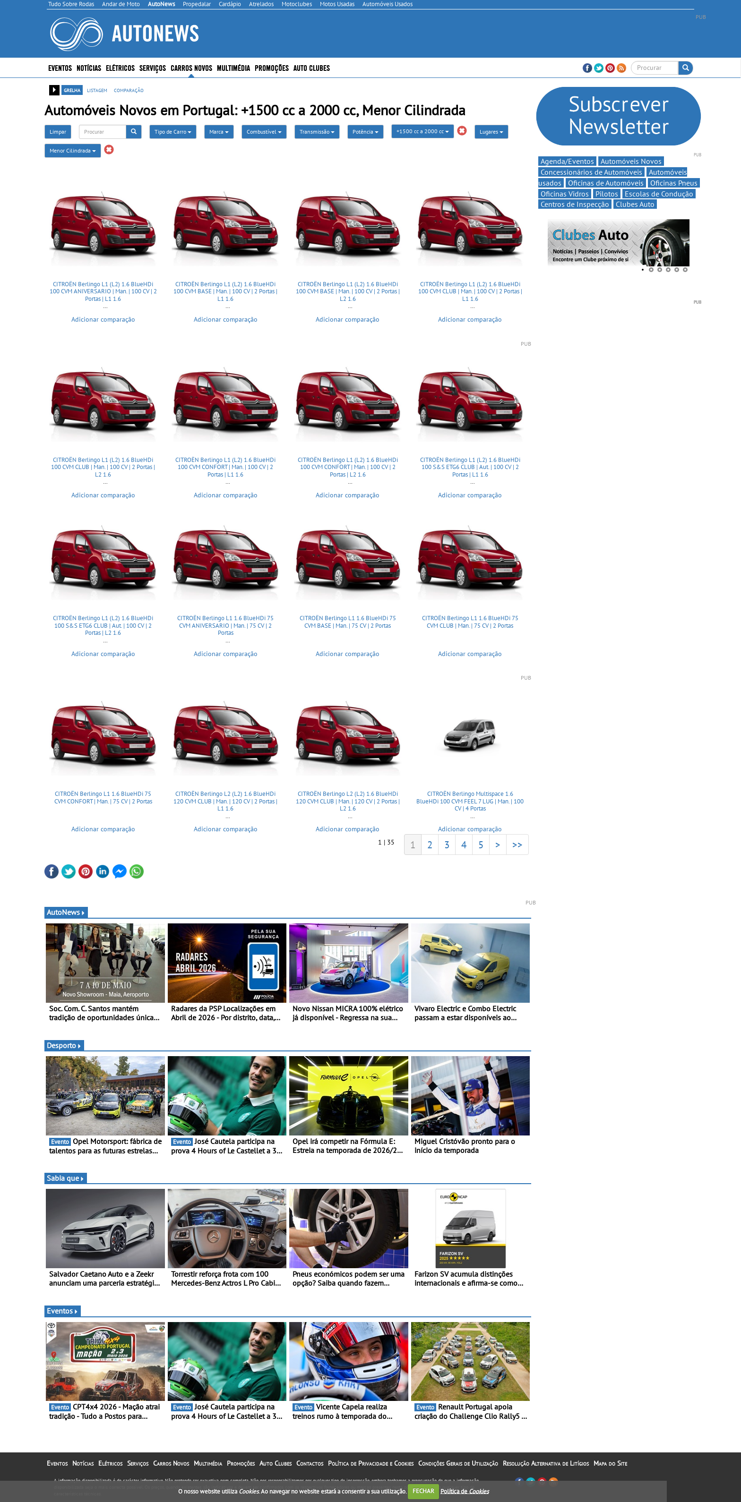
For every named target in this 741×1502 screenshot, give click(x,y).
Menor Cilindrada (73, 150)
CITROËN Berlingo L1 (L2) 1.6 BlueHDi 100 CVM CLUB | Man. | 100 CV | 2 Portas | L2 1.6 (103, 467)
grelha (72, 89)
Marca (219, 131)
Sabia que (66, 1178)
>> (517, 844)
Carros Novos (191, 67)
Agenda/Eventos (567, 161)
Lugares (491, 131)
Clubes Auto (635, 204)
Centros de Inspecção (575, 204)
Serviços (152, 67)
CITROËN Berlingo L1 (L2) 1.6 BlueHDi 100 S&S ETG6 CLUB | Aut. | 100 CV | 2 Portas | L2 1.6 (103, 625)
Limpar (58, 131)
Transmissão (317, 131)
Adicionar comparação (103, 319)
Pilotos (606, 193)
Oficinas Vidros (565, 193)
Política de (464, 1491)
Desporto (64, 1045)
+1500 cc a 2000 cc (422, 131)
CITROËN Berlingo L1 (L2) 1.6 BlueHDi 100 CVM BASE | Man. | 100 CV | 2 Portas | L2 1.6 (348, 291)
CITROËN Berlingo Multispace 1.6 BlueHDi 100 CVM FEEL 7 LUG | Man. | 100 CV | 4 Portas (470, 801)
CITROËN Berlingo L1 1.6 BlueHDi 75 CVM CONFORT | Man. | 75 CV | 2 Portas (103, 797)
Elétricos (120, 67)
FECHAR (423, 1491)
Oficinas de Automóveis (606, 183)
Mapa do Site (610, 1463)
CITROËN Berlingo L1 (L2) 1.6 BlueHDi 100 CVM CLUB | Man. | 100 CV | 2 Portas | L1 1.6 (470, 291)
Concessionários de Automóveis (591, 172)
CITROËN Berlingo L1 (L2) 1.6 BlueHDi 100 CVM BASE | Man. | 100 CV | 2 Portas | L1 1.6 (225, 291)
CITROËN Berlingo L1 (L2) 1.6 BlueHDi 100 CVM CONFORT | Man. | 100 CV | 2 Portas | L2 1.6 (348, 467)
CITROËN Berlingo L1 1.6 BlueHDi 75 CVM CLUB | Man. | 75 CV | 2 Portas (470, 622)
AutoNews (66, 912)
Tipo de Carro (173, 131)
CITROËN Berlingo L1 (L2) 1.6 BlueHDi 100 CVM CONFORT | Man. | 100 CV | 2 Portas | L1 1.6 (225, 467)
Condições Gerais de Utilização (458, 1463)
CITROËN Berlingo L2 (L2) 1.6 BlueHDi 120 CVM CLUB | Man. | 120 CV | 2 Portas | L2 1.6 (348, 801)
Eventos (60, 67)
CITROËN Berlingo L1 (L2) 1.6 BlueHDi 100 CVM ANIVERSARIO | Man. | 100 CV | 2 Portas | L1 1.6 (103, 291)
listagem (97, 89)
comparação (129, 89)
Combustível (264, 131)
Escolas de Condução (659, 193)
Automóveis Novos (631, 161)
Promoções (272, 67)
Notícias (89, 67)
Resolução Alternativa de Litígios (546, 1463)
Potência (366, 131)
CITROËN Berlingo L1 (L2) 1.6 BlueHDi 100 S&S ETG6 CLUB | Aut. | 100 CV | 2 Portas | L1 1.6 (470, 467)
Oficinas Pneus (674, 183)
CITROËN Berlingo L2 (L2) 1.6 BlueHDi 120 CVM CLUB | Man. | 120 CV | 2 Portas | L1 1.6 (225, 801)
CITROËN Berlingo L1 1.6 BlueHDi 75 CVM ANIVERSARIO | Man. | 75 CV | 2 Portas (225, 625)
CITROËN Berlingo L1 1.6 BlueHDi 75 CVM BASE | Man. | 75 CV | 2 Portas (348, 622)
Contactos (309, 1463)
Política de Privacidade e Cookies (371, 1463)
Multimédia (233, 67)
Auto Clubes (311, 67)
